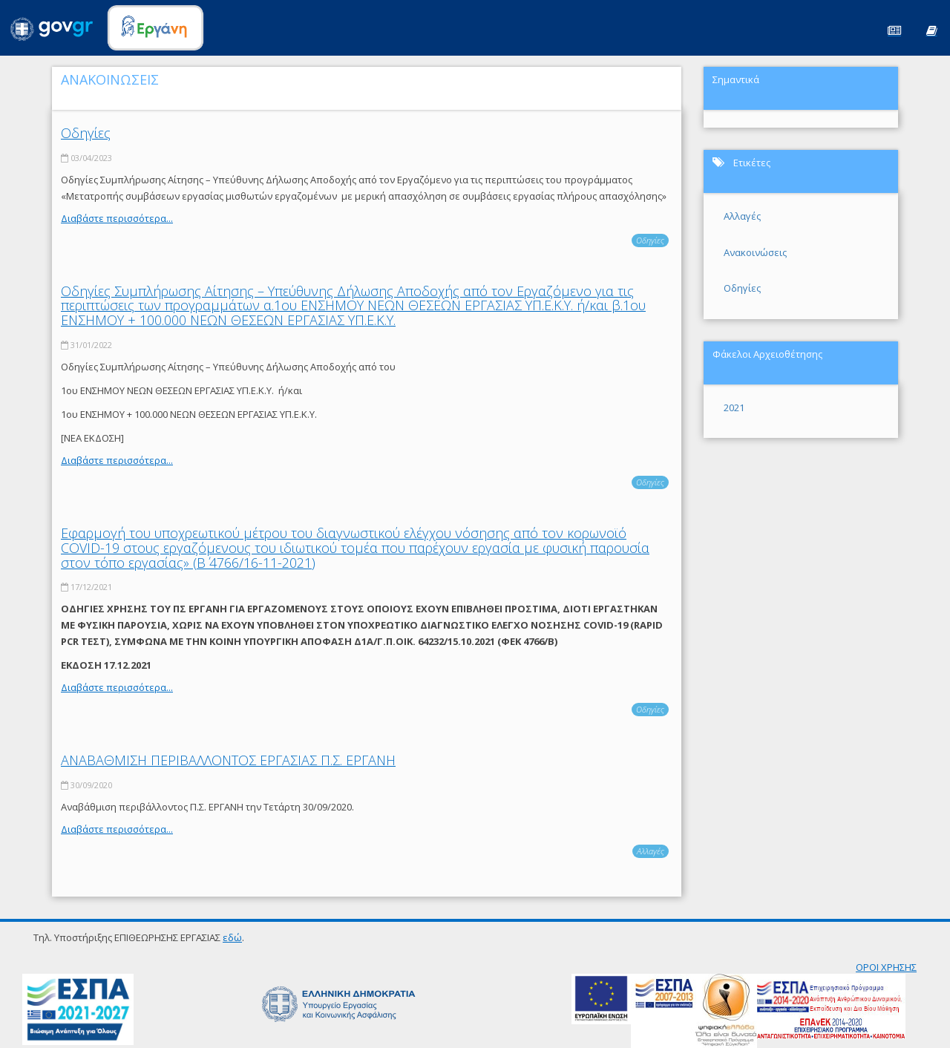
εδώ (232, 937)
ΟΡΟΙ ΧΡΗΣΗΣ (886, 967)
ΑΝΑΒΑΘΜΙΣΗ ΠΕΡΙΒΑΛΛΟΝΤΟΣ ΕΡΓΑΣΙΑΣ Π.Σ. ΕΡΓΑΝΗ (228, 760)
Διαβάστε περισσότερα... (117, 218)
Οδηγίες (86, 133)
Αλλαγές (650, 851)
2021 (734, 407)
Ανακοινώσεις (755, 252)
